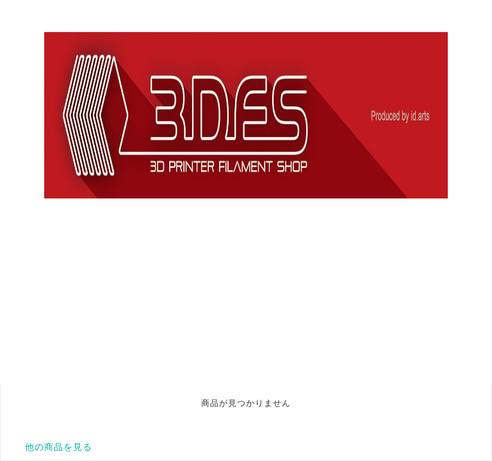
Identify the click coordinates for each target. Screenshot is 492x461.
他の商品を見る (58, 447)
